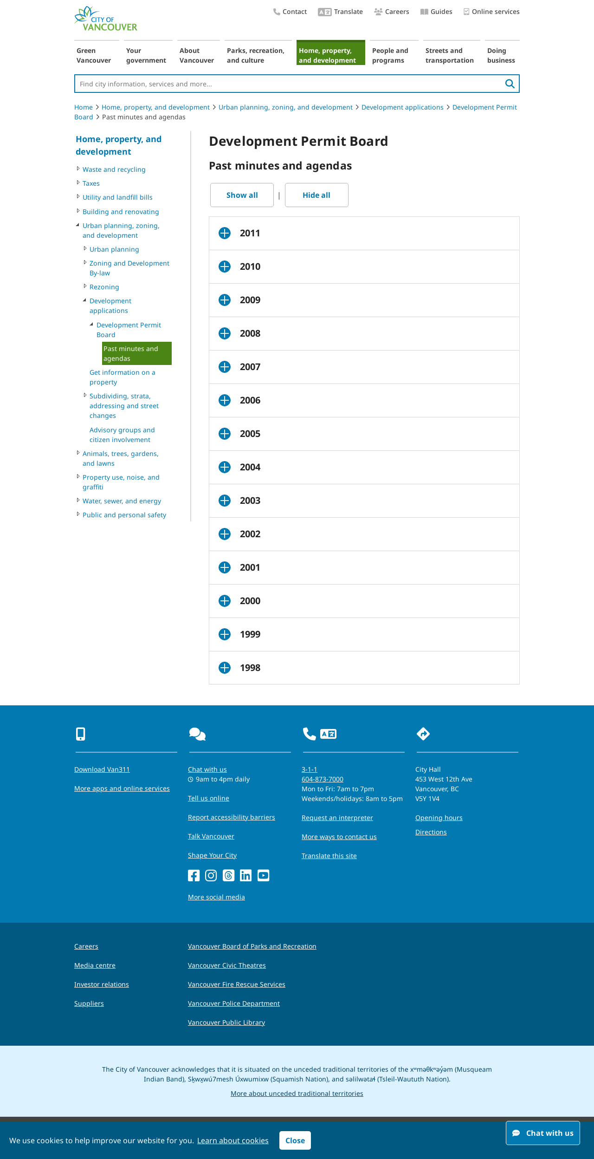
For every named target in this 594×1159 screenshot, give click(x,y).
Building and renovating (121, 211)
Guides (436, 11)
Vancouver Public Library (226, 1022)
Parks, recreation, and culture (255, 55)
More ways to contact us (339, 836)
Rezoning (104, 286)
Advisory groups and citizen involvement (122, 434)
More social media (216, 896)
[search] (510, 83)
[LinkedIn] (246, 876)
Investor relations (101, 984)
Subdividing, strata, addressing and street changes (124, 405)
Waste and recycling (114, 169)
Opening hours (439, 817)
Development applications (403, 107)
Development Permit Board (129, 329)
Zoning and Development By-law (129, 268)
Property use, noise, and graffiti (121, 482)
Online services (492, 12)
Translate (340, 12)
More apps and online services (122, 788)
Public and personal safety (124, 514)
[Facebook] (194, 876)
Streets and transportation (450, 55)
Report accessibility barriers (231, 817)
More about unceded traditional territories (297, 1093)
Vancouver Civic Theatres (227, 965)
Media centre (95, 965)
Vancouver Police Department (234, 1003)
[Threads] (228, 876)
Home (83, 107)
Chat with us (543, 1133)
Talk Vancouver (211, 836)
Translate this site (329, 855)
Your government (146, 55)
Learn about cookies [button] (233, 1140)
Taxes (91, 183)
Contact (290, 11)
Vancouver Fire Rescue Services (236, 984)
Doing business (501, 55)
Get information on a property (122, 377)
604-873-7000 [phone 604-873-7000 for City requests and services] (322, 779)
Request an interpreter (337, 817)
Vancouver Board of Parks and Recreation (252, 946)
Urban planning (114, 249)
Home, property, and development (327, 55)
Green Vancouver (94, 55)
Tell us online (208, 798)
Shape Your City (212, 855)
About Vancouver (197, 55)
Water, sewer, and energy (122, 500)
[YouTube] (263, 876)
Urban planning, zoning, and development (286, 107)
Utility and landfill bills (118, 197)
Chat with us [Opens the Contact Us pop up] (207, 769)
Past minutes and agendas (130, 353)
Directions (431, 831)
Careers (391, 11)
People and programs (390, 55)
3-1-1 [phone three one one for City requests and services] (309, 769)
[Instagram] (211, 876)
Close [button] (295, 1140)
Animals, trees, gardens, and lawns (121, 458)
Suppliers (89, 1003)
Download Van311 (102, 769)
